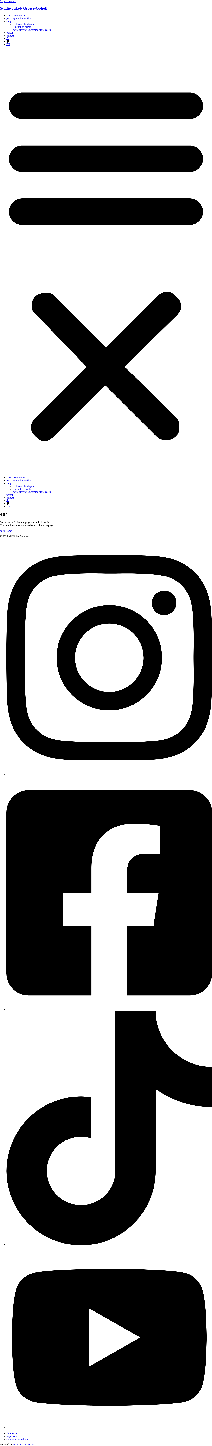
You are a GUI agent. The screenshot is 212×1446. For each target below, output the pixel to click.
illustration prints (22, 26)
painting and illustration (18, 18)
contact (10, 35)
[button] (106, 261)
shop (8, 21)
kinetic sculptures (15, 15)
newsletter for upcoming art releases (32, 29)
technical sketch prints (24, 24)
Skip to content (8, 1)
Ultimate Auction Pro (24, 1444)
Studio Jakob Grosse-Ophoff (24, 8)
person (9, 32)
